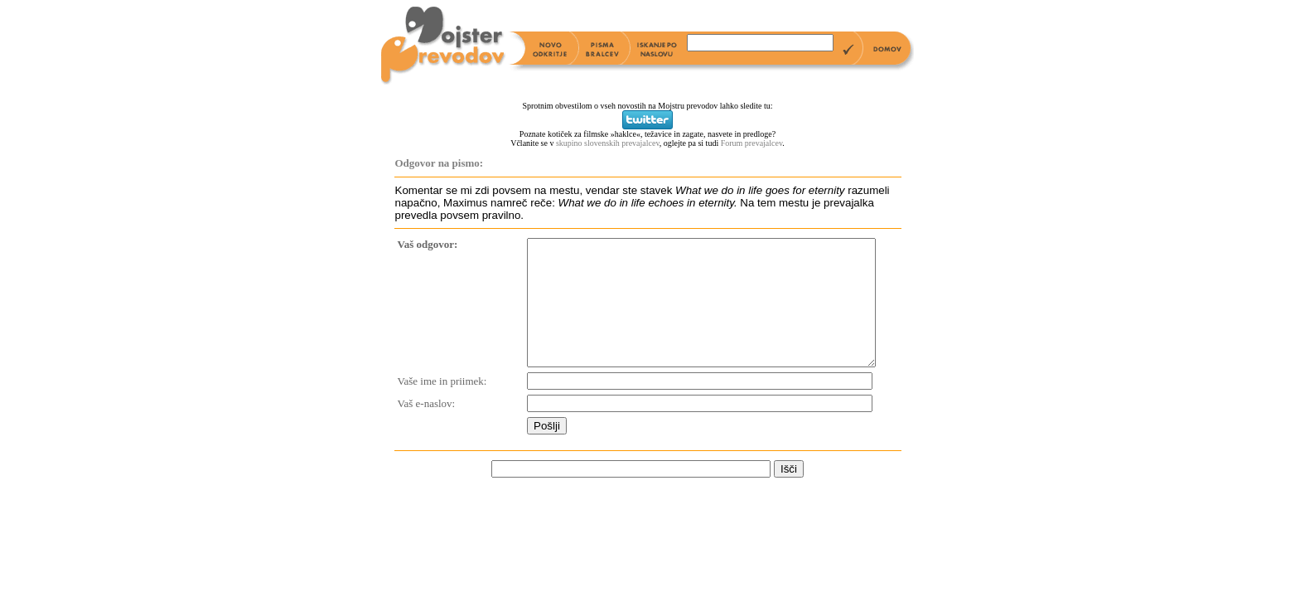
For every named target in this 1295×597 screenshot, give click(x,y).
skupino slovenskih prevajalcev (608, 143)
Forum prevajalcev (752, 143)
